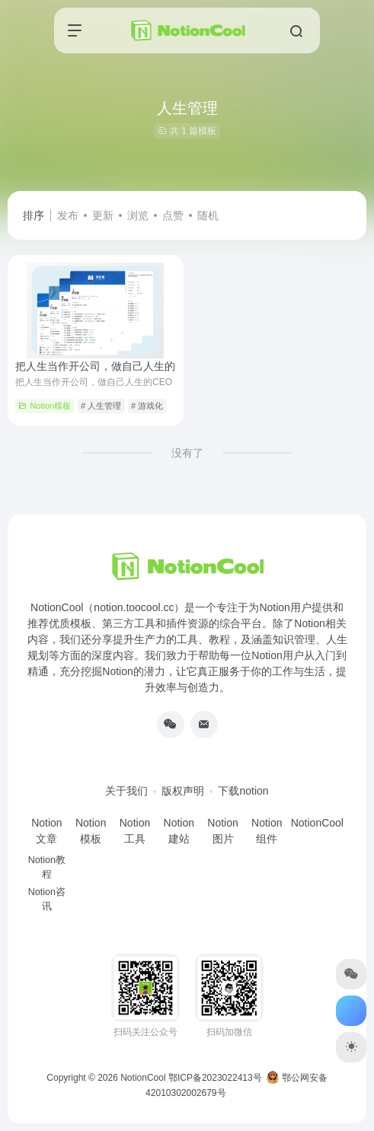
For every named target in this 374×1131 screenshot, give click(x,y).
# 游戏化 (147, 405)
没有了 (187, 453)
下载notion (243, 791)
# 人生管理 (101, 405)
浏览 (138, 215)
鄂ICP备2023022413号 (215, 1077)
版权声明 (182, 791)
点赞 (173, 215)
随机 (208, 215)
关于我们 (126, 791)
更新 (102, 215)
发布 (67, 215)
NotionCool (142, 1077)
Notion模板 (44, 405)
